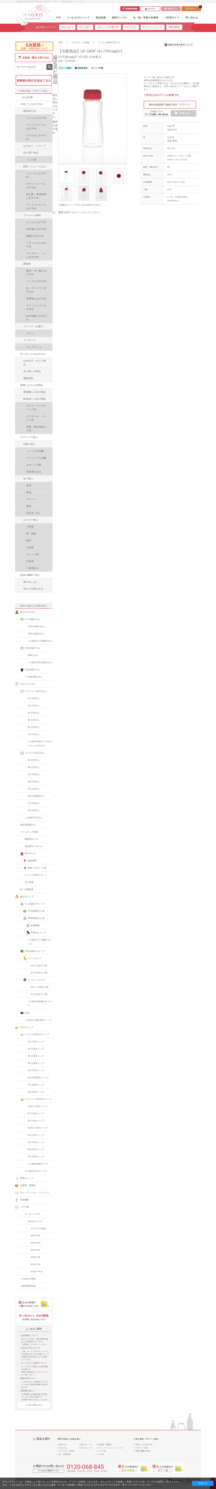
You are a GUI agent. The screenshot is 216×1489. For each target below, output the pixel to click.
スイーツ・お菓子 (33, 326)
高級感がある (33, 471)
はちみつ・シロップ (34, 146)
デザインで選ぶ (29, 437)
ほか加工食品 (30, 152)
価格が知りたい (28, 1378)
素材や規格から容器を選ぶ (33, 606)
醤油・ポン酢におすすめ (36, 272)
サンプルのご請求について (33, 1363)
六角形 (30, 561)
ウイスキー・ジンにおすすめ (36, 255)
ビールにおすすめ (36, 222)
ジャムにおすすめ (36, 118)
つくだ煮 (31, 159)
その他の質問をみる (33, 1405)
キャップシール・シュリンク (110, 1448)
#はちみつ (67, 27)
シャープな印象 (35, 451)
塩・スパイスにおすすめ (36, 290)
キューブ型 (32, 554)
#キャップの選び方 (108, 27)
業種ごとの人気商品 (31, 385)
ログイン (150, 8)
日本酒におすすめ (36, 229)
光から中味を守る (33, 588)
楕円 (28, 540)
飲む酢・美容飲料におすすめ (36, 196)
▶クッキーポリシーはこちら (136, 1485)
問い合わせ (192, 17)
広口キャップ (86, 1448)
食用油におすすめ (36, 298)
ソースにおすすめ (36, 281)
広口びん (63, 1448)
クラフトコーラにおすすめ (36, 186)
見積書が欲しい (28, 1390)
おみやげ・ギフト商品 (34, 363)
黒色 (28, 492)
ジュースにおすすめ (36, 175)
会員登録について (29, 1335)
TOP (58, 17)
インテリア (29, 340)
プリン (30, 333)
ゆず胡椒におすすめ (36, 318)
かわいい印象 (33, 464)
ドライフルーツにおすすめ (36, 127)
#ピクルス (131, 27)
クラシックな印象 (36, 458)
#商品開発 (174, 27)
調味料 (27, 264)
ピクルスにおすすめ (36, 137)
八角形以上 (32, 568)
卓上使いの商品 (32, 371)
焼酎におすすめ (35, 236)
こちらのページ (35, 1344)
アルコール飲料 (32, 215)
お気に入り (171, 8)
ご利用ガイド (172, 17)
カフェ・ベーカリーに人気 (36, 407)
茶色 (28, 485)
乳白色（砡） (33, 513)
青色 (28, 506)
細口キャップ (86, 1444)
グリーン (31, 499)
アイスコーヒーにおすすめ (36, 207)
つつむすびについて (78, 17)
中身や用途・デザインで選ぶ (33, 91)
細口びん (63, 1444)
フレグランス (33, 347)
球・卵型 (31, 533)
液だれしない (30, 582)
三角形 (30, 547)
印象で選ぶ (29, 444)
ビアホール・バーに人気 (36, 418)
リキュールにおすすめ (36, 245)
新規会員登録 (130, 8)
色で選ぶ (28, 478)
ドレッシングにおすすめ (36, 307)
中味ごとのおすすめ (31, 104)
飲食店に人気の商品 (34, 399)
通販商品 (28, 378)
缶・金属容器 (65, 1454)
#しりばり (85, 27)
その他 (101, 1454)
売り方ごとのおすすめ (32, 354)
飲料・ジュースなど (34, 166)
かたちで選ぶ (30, 520)
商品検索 (101, 17)
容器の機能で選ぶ (30, 575)
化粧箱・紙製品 (105, 1444)
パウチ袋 (102, 1451)
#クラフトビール (152, 27)
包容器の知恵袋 (145, 17)
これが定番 (26, 97)
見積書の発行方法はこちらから (34, 1400)
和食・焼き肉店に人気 (36, 428)
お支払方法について (30, 1348)
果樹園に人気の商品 (34, 392)
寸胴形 (30, 526)
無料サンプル (119, 17)
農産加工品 (29, 111)
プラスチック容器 (66, 1451)
